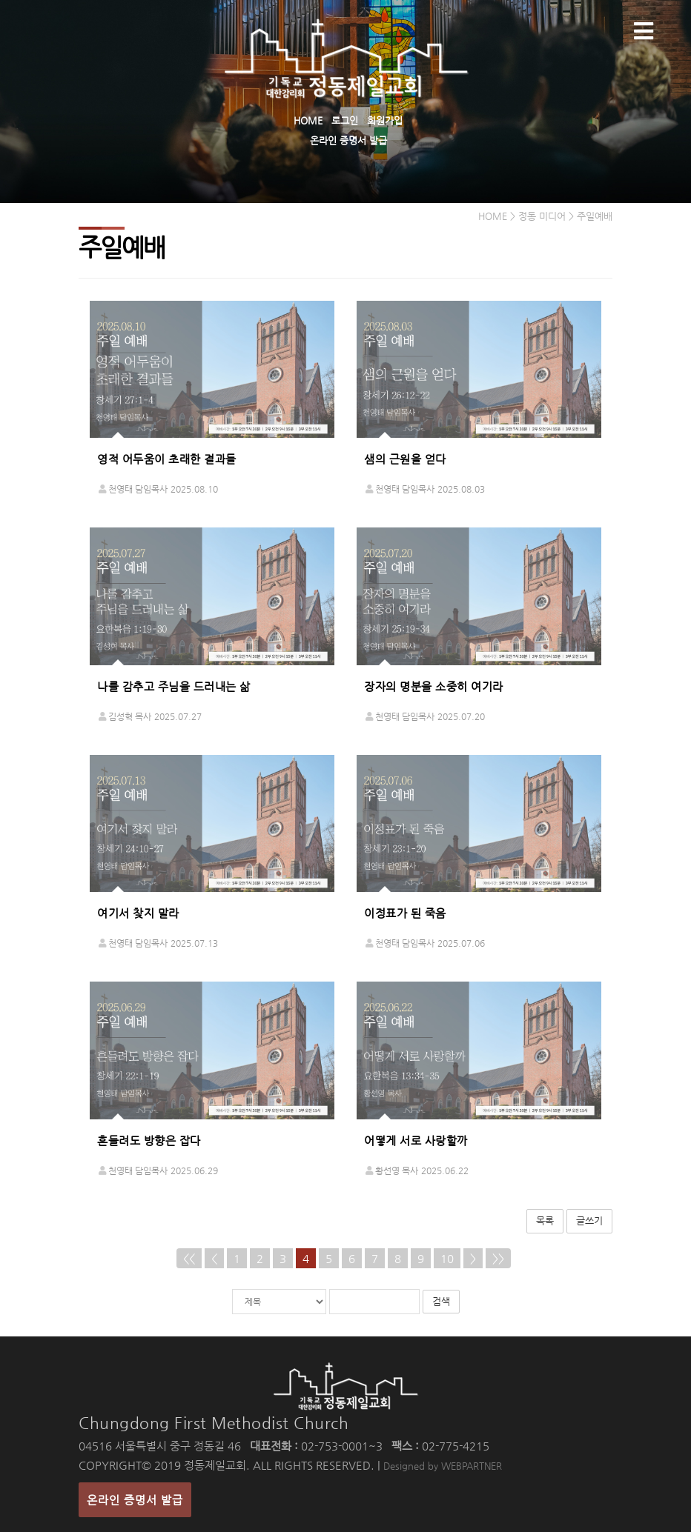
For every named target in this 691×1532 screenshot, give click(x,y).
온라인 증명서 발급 (348, 140)
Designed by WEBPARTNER (442, 1465)
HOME (308, 120)
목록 (545, 1220)
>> (498, 1258)
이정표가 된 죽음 (405, 913)
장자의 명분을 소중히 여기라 (433, 686)
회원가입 (385, 120)
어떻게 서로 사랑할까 (416, 1140)
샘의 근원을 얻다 (405, 459)
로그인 (344, 120)
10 (447, 1258)
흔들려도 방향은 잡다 (149, 1140)
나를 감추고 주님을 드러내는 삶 (174, 686)
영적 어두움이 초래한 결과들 (167, 459)
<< (189, 1258)
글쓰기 (589, 1220)
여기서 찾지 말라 (138, 913)
